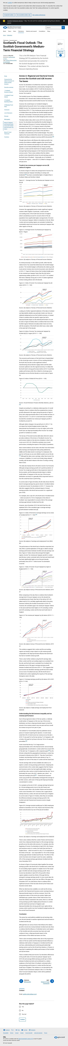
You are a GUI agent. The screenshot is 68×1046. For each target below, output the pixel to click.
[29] (25, 174)
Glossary (6, 116)
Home (4, 35)
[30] (20, 404)
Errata (5, 76)
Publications (21, 31)
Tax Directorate (11, 57)
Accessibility (5, 1032)
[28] (53, 136)
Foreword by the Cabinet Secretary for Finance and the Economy (9, 82)
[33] (26, 741)
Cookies (22, 1032)
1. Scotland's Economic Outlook (8, 91)
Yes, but (24, 1014)
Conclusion (6, 109)
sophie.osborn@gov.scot (30, 994)
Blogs (48, 31)
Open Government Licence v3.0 (25, 1038)
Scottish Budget (6, 62)
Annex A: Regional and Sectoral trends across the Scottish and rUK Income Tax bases (8, 126)
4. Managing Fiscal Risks (8, 105)
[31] (20, 455)
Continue (22, 1019)
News (14, 31)
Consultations (42, 31)
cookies (10, 2)
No (22, 1010)
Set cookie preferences (38, 15)
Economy (8, 60)
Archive (11, 1032)
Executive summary (8, 87)
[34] (49, 750)
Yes (23, 1006)
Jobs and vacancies (38, 1032)
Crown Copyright (28, 1032)
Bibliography (7, 119)
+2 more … (5, 58)
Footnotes (6, 137)
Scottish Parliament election (15, 21)
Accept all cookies (9, 15)
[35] (36, 775)
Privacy (45, 1032)
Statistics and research (31, 31)
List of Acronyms (8, 113)
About (4, 31)
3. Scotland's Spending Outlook (8, 101)
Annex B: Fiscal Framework (7, 133)
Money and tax (13, 60)
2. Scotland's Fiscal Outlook (8, 96)
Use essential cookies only (23, 15)
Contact (16, 1032)
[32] (36, 514)
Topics (9, 31)
